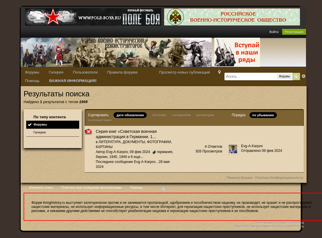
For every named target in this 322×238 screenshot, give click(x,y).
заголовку (159, 115)
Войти (274, 32)
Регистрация (294, 32)
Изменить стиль (41, 187)
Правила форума (122, 72)
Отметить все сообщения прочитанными (91, 187)
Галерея (56, 72)
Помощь (32, 81)
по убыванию (263, 115)
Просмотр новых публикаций (184, 72)
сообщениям (181, 115)
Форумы (32, 72)
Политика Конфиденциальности (279, 177)
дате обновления (130, 115)
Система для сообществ (272, 222)
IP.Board (298, 222)
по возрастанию (100, 120)
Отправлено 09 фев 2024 (261, 151)
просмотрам (205, 115)
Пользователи (85, 72)
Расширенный (303, 76)
